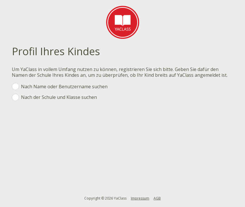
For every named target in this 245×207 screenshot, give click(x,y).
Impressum (140, 198)
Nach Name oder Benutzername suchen (119, 87)
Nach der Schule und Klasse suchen (119, 97)
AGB (157, 198)
